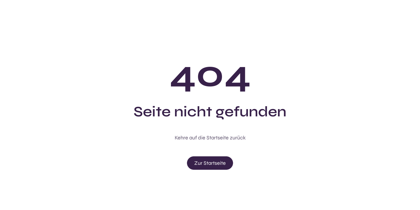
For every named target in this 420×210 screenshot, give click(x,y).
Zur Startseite (210, 163)
